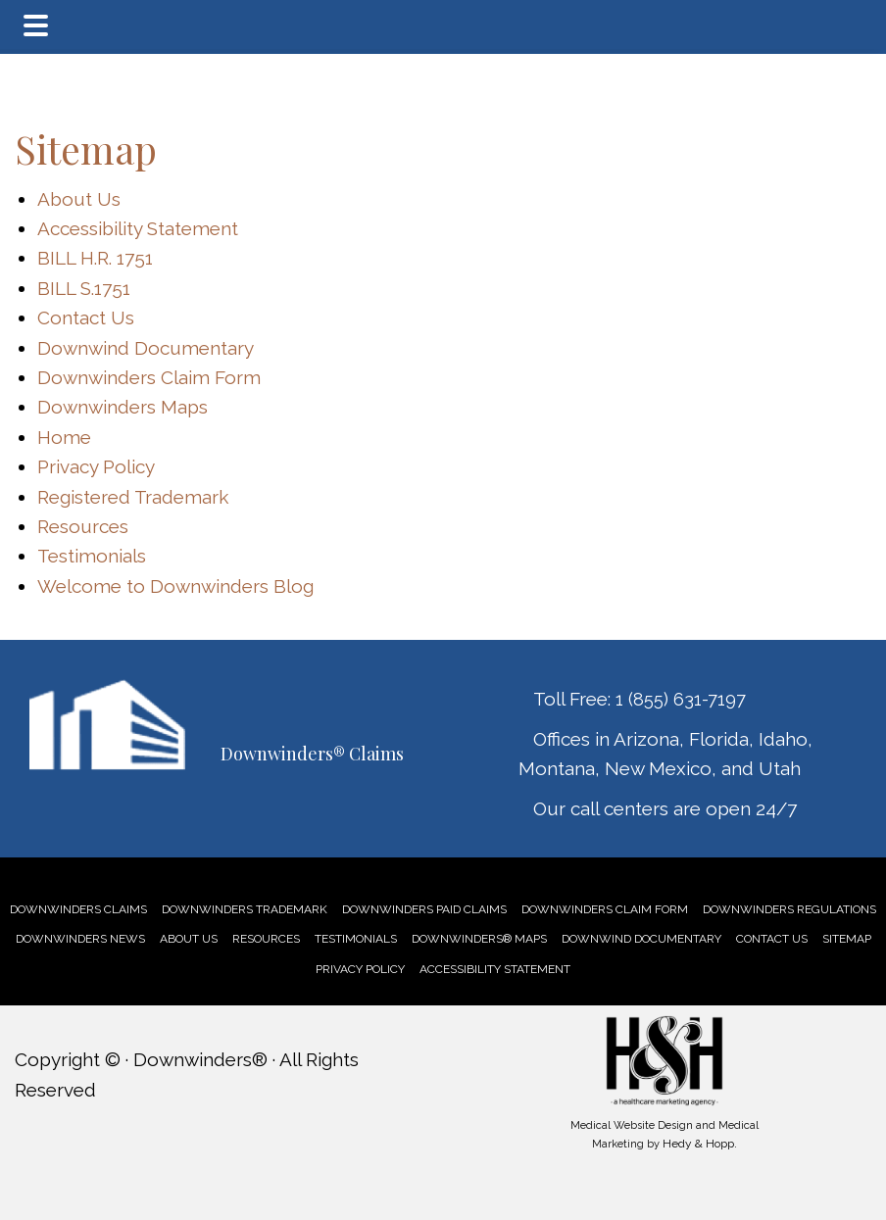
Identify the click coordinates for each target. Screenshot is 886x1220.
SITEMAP (846, 939)
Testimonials (91, 555)
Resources (82, 526)
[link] (78, 909)
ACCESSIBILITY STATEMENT (494, 969)
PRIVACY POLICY (360, 969)
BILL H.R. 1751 (95, 257)
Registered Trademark (132, 497)
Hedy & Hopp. (700, 1143)
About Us (79, 199)
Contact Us (85, 317)
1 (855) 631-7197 (680, 699)
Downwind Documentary (145, 348)
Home (64, 437)
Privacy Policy (96, 466)
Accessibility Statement (137, 228)
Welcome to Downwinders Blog (175, 586)
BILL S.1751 (83, 288)
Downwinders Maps (122, 406)
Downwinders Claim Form (149, 377)
